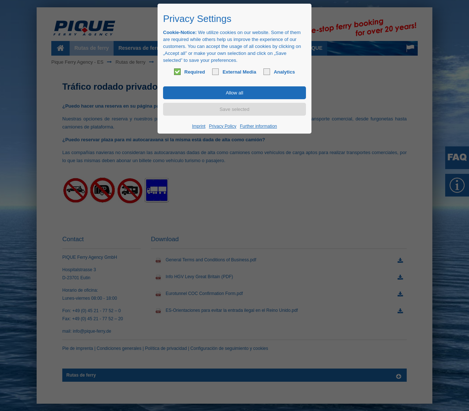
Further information (258, 126)
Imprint (199, 126)
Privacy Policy (222, 126)
